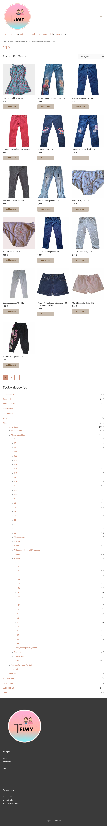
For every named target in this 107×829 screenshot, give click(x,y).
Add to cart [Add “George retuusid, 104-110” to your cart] (13, 313)
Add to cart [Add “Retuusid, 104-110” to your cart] (47, 158)
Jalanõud (7, 401)
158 (15, 493)
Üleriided (17, 663)
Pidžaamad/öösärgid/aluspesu (27, 552)
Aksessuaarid (8, 397)
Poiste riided (16, 433)
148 (15, 484)
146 (15, 480)
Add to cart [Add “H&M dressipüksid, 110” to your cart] (82, 262)
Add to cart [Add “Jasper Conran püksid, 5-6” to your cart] (47, 262)
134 (15, 471)
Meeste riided (14, 672)
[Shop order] (91, 56)
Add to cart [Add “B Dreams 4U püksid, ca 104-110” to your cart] (13, 158)
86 (15, 527)
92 (15, 531)
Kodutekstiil (8, 411)
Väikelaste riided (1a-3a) (21, 667)
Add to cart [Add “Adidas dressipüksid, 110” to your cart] (13, 367)
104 (15, 446)
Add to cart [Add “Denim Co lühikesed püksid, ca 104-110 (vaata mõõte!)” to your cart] (47, 316)
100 (15, 441)
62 (15, 510)
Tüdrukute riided (18, 437)
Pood (11, 42)
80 (15, 522)
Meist (5, 761)
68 (15, 514)
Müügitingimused (10, 802)
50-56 (19, 616)
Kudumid (17, 548)
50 (15, 501)
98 (15, 535)
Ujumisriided (19, 659)
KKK (4, 771)
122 (15, 463)
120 (15, 458)
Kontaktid (7, 764)
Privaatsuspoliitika (10, 806)
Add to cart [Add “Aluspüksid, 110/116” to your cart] (82, 210)
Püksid (17, 561)
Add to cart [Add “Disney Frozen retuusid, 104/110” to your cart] (47, 107)
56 (15, 505)
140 (15, 476)
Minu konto (7, 799)
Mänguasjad (8, 416)
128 (15, 467)
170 (18, 612)
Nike (5, 421)
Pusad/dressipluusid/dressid (26, 650)
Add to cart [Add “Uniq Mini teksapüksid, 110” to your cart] (82, 158)
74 (15, 518)
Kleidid (17, 544)
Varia (5, 695)
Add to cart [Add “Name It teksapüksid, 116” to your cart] (47, 210)
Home (5, 42)
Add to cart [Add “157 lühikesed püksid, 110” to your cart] (82, 313)
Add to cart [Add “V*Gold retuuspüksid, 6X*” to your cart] (13, 210)
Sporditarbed (8, 681)
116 (15, 454)
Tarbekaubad (8, 686)
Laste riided (13, 429)
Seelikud (17, 655)
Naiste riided (13, 676)
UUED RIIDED (8, 690)
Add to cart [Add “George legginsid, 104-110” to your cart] (82, 107)
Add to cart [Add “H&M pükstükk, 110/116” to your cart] (13, 107)
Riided (5, 426)
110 (15, 450)
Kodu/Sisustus (9, 406)
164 (15, 497)
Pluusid (17, 557)
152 (15, 488)
